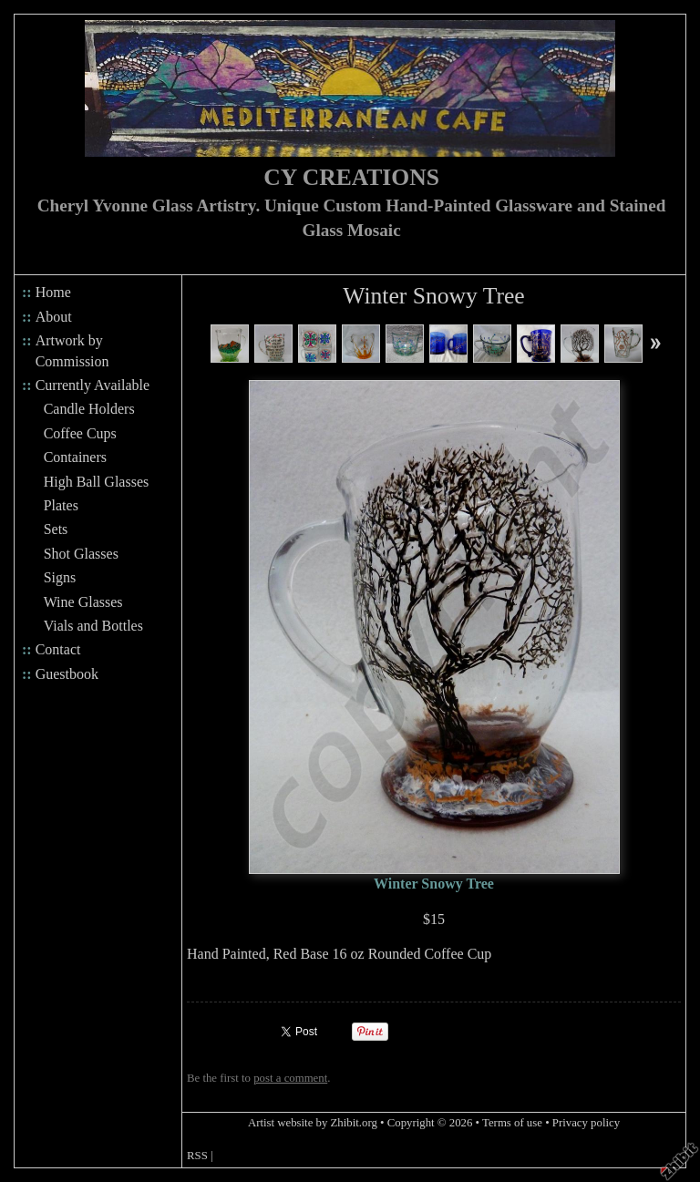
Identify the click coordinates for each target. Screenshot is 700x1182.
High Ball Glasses (96, 481)
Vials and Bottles (93, 625)
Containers (75, 457)
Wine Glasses (83, 602)
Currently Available (92, 385)
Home (53, 292)
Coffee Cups (80, 433)
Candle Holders (89, 408)
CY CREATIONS (351, 177)
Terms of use (512, 1122)
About (54, 316)
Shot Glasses (81, 553)
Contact (58, 649)
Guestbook (67, 674)
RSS (197, 1155)
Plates (61, 505)
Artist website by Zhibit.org (312, 1122)
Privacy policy (586, 1122)
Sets (56, 529)
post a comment (290, 1078)
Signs (60, 577)
